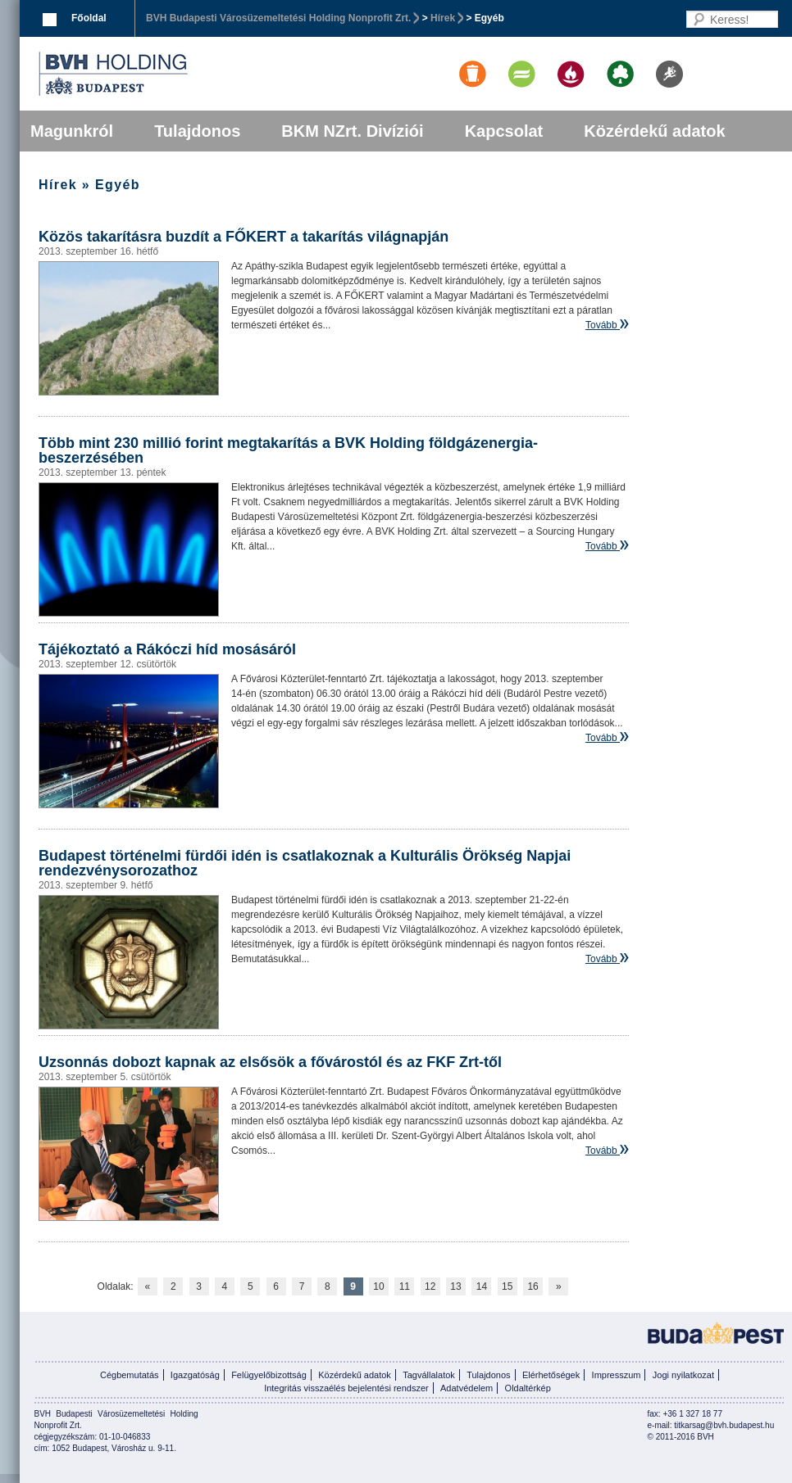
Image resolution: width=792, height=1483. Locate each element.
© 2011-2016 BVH (681, 1436)
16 (532, 1286)
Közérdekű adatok (654, 131)
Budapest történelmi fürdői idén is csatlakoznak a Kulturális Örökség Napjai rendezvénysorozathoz (305, 863)
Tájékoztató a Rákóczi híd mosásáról (167, 649)
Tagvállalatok (429, 1374)
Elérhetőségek (551, 1374)
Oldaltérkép (528, 1388)
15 (507, 1286)
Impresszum (616, 1374)
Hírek (442, 18)
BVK (168, 74)
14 (481, 1286)
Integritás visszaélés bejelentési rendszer (346, 1388)
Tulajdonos (197, 131)
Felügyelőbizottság (269, 1374)
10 (378, 1286)
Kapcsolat (504, 131)
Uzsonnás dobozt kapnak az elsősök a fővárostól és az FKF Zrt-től (270, 1062)
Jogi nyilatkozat (683, 1374)
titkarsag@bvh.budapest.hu (724, 1425)
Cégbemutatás (129, 1374)
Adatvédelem (466, 1388)
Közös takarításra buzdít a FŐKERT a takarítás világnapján (243, 236)
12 (430, 1286)
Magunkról (71, 131)
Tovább (601, 325)
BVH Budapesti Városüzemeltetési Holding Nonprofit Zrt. (278, 18)
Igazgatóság (195, 1374)
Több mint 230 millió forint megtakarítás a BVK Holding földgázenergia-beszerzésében (288, 450)
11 (404, 1286)
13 (455, 1286)
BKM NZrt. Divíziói (352, 131)
